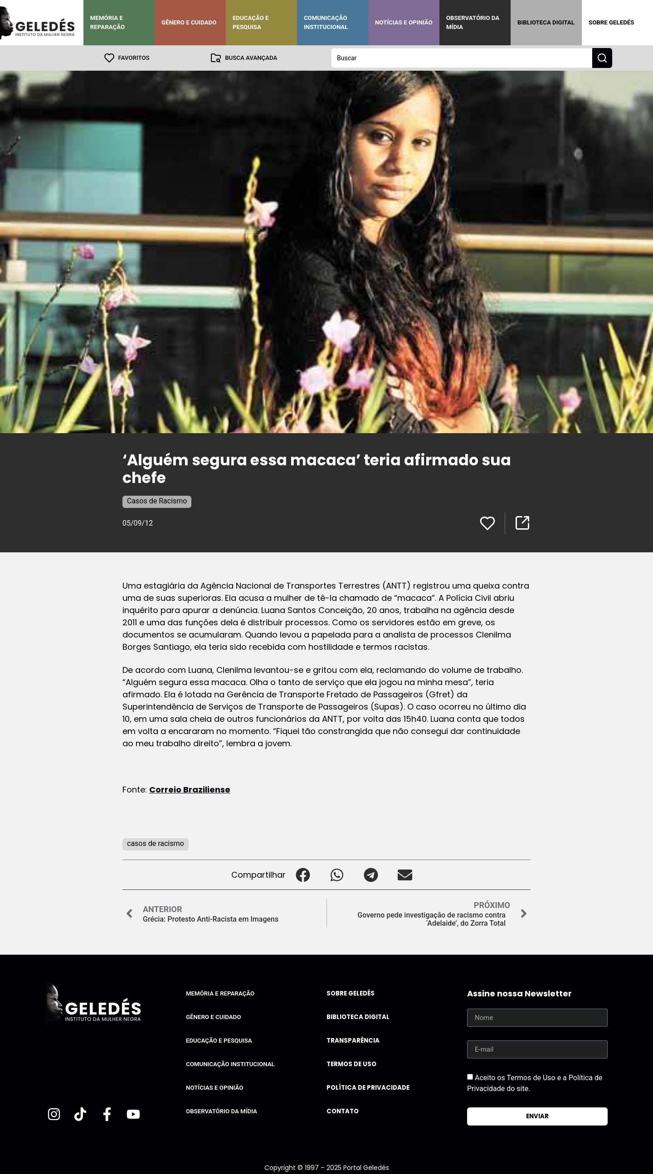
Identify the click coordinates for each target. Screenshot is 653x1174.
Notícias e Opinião (404, 22)
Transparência (353, 1040)
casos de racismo (155, 843)
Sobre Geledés (611, 22)
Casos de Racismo (157, 501)
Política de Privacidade (367, 1087)
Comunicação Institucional (326, 22)
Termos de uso (351, 1064)
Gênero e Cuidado (189, 22)
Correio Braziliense (189, 789)
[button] (303, 875)
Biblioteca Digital (546, 22)
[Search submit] (602, 58)
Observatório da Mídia (472, 22)
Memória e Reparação (107, 22)
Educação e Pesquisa (251, 22)
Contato (342, 1111)
